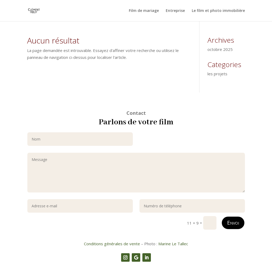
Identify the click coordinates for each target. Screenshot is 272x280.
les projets (217, 73)
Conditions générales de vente (112, 243)
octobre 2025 (220, 49)
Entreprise (175, 11)
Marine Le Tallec (173, 243)
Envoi (233, 222)
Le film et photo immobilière (218, 11)
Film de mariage (144, 11)
